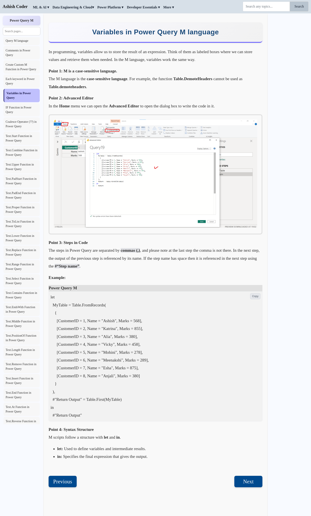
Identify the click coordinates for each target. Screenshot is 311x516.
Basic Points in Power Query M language (19, 38)
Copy (255, 296)
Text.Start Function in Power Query (19, 138)
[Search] (266, 6)
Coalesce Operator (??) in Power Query (21, 124)
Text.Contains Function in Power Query (21, 295)
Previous (62, 481)
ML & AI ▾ (41, 7)
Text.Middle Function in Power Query (20, 324)
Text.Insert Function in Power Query (19, 381)
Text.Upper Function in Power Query (20, 167)
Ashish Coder (15, 6)
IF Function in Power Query (18, 110)
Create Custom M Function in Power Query (21, 67)
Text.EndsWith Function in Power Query (20, 309)
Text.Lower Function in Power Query (20, 238)
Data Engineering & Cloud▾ (73, 7)
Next (248, 481)
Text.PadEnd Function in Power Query (21, 195)
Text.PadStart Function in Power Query (21, 181)
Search (299, 6)
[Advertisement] (289, 79)
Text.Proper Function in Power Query (20, 209)
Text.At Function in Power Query (17, 409)
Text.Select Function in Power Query (20, 281)
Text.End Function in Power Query (18, 395)
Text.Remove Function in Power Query (21, 366)
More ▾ (168, 7)
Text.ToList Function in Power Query (20, 224)
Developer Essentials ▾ (143, 7)
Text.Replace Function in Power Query (21, 252)
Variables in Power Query (18, 95)
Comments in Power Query (18, 53)
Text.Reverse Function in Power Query (21, 423)
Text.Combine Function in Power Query (21, 152)
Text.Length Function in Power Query (20, 352)
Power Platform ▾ (110, 7)
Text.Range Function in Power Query (20, 267)
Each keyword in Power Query (20, 81)
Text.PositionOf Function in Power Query (21, 338)
